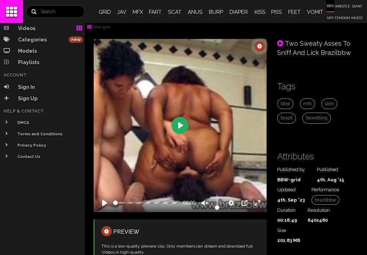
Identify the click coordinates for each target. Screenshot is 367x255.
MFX (138, 12)
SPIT (330, 18)
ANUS (195, 12)
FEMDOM (342, 18)
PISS (276, 12)
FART (155, 12)
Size (281, 230)
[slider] (146, 202)
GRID (105, 12)
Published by (291, 169)
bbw (285, 103)
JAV (121, 12)
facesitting (316, 117)
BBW (330, 6)
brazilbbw (325, 200)
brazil (286, 117)
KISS (260, 12)
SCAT (174, 12)
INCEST (357, 18)
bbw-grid (98, 26)
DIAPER (238, 12)
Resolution (319, 210)
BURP (216, 12)
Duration (286, 210)
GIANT (357, 6)
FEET (294, 12)
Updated (286, 189)
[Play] (104, 203)
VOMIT (315, 12)
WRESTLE (342, 6)
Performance (325, 189)
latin (329, 103)
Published (327, 169)
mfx (307, 103)
